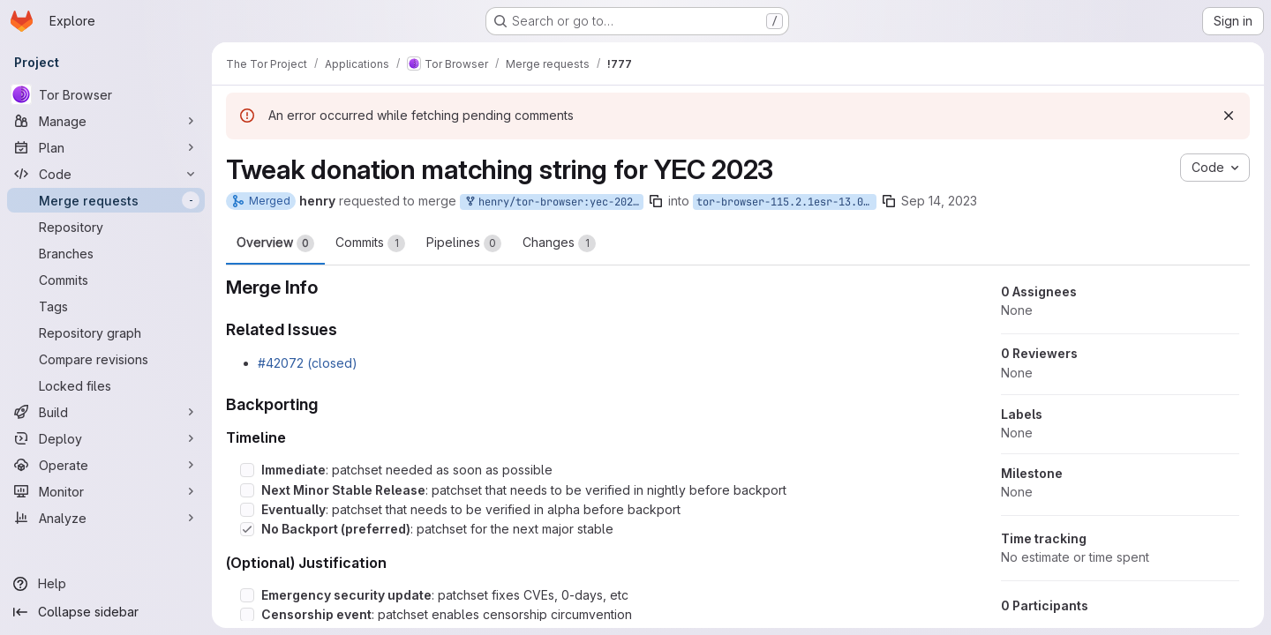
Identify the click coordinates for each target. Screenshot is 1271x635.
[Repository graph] (106, 332)
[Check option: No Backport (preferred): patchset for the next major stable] (247, 529)
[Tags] (106, 306)
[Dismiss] (1228, 115)
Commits (370, 243)
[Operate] (106, 464)
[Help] (106, 584)
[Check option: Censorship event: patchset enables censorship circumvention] (247, 615)
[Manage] (106, 120)
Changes (559, 243)
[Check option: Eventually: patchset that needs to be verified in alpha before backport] (247, 510)
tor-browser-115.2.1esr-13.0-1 (786, 202)
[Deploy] (106, 438)
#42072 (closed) (307, 362)
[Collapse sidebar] (106, 612)
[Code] (106, 173)
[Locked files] (106, 385)
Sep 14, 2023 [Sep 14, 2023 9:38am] (939, 200)
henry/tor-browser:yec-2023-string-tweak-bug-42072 (553, 202)
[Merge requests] (106, 200)
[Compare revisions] (106, 359)
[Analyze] (106, 517)
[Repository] (106, 226)
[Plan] (106, 147)
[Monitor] (106, 491)
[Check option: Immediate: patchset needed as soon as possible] (247, 470)
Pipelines (463, 243)
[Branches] (106, 253)
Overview (275, 243)
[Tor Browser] (106, 94)
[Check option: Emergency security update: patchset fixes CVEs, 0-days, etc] (247, 595)
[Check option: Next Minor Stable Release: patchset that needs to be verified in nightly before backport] (247, 490)
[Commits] (106, 279)
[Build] (106, 412)
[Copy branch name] (655, 201)
